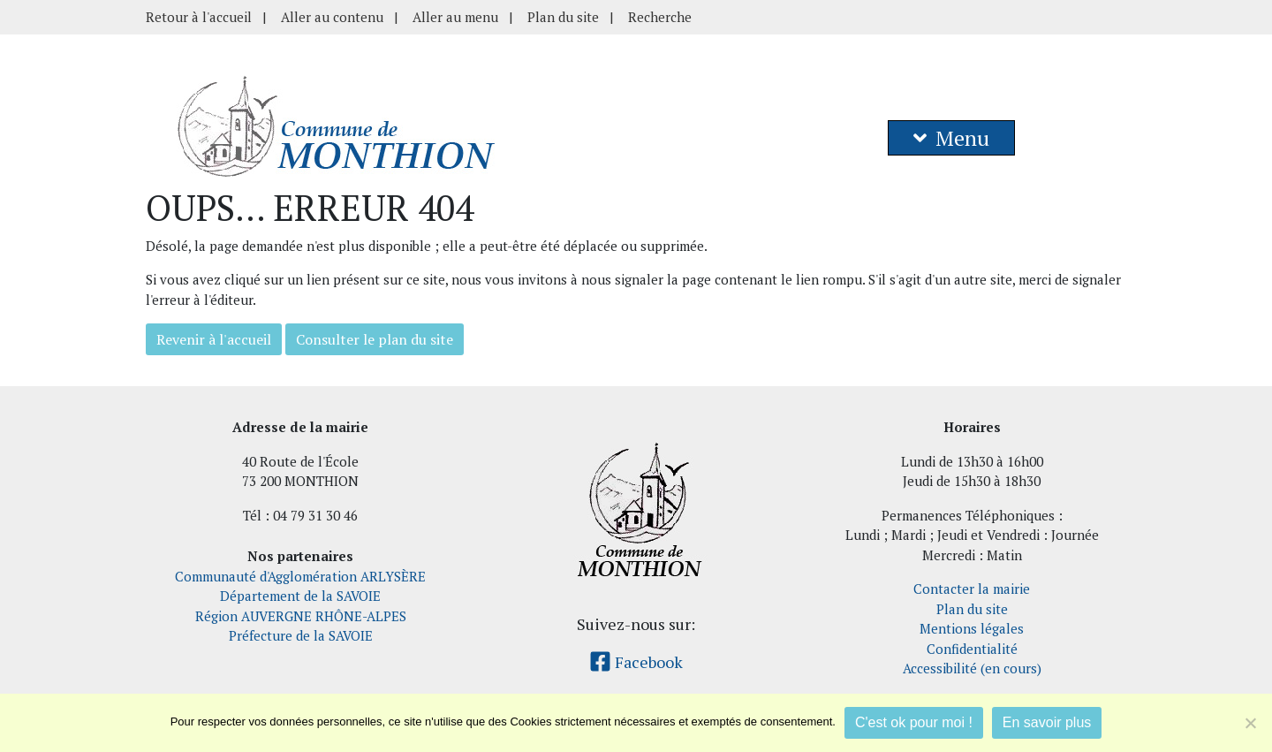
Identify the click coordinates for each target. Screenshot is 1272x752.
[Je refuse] (1250, 723)
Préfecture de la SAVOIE (301, 635)
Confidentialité (972, 648)
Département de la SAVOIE (300, 595)
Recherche (660, 17)
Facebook (636, 661)
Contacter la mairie (971, 588)
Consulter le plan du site (374, 339)
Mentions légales (972, 628)
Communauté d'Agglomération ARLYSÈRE (300, 576)
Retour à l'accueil (199, 17)
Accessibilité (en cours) (972, 668)
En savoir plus (1047, 722)
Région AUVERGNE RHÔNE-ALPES (300, 616)
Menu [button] (951, 138)
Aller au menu (455, 17)
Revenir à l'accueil (213, 339)
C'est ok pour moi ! (914, 722)
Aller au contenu (332, 17)
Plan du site (563, 17)
